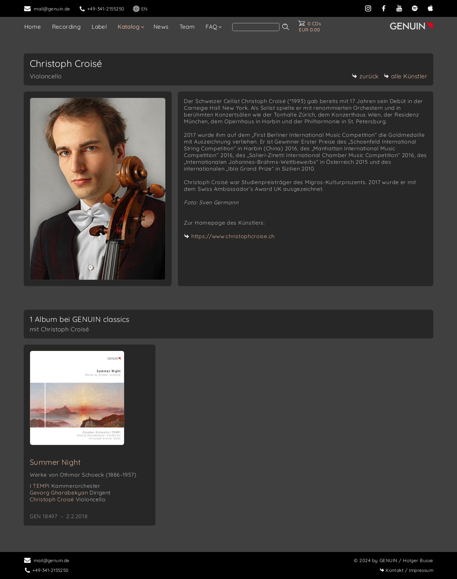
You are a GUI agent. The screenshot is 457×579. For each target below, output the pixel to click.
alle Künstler (406, 76)
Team (187, 26)
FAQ (211, 26)
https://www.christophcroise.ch (233, 236)
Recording (66, 26)
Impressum (406, 570)
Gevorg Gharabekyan (70, 492)
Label (99, 26)
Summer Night (55, 462)
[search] (256, 27)
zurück (365, 76)
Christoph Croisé (67, 499)
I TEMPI (65, 485)
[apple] (430, 7)
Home (32, 26)
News (161, 26)
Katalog (129, 26)
